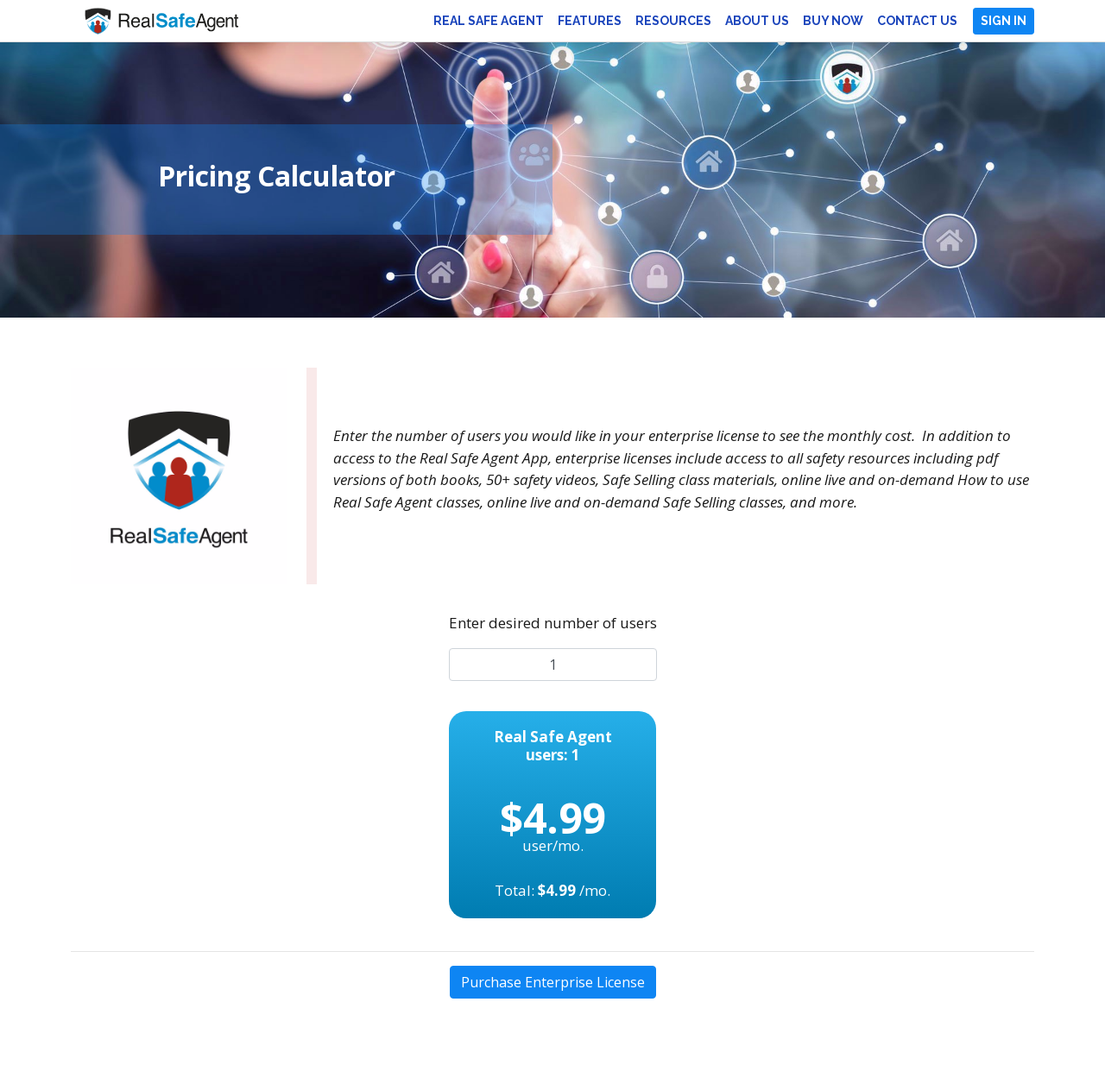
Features (590, 21)
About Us (757, 21)
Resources (673, 21)
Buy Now (833, 21)
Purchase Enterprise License (553, 982)
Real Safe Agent (488, 21)
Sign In (1003, 21)
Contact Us (917, 21)
